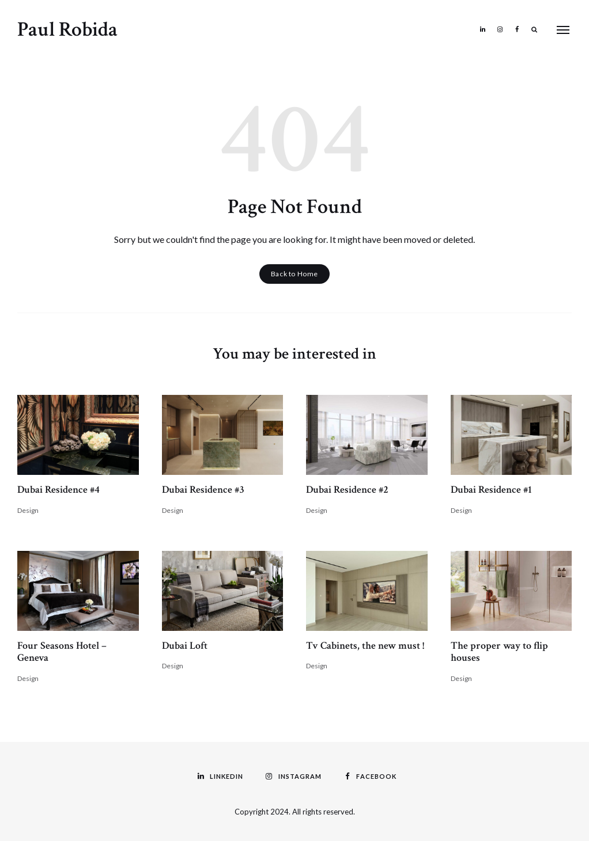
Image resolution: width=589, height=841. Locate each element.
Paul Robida (67, 29)
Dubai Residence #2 (347, 489)
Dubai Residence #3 (203, 489)
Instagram (499, 29)
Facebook (517, 29)
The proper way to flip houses (499, 652)
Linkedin (482, 29)
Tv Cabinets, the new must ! (365, 645)
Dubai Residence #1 (491, 489)
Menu (563, 30)
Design (28, 510)
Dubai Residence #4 (58, 489)
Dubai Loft (184, 645)
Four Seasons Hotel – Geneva (62, 652)
